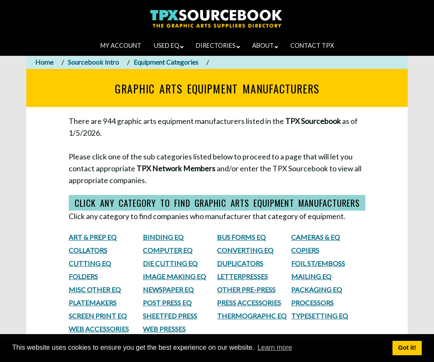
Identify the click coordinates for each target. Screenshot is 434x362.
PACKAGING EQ (316, 289)
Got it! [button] (407, 347)
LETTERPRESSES (242, 276)
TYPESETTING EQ (319, 316)
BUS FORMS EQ (241, 237)
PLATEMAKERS (93, 303)
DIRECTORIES (218, 45)
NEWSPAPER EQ (168, 289)
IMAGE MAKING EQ (174, 276)
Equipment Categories (166, 62)
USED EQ (169, 45)
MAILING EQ (311, 276)
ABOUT (265, 45)
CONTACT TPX (312, 45)
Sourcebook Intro (93, 62)
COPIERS (305, 250)
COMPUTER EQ (167, 250)
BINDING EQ (163, 237)
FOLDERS (83, 276)
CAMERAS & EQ (315, 237)
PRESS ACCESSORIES (249, 303)
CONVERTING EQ (245, 250)
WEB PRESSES (164, 329)
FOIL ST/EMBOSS (318, 263)
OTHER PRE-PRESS (246, 289)
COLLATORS (88, 250)
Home (44, 62)
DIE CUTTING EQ (170, 263)
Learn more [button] (274, 347)
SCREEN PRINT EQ (98, 316)
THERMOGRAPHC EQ (252, 316)
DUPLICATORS (240, 263)
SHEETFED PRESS (170, 316)
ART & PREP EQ (93, 237)
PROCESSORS (312, 303)
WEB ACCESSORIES (99, 329)
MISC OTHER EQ (95, 289)
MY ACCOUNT (120, 45)
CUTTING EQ (90, 263)
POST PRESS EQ (167, 303)
